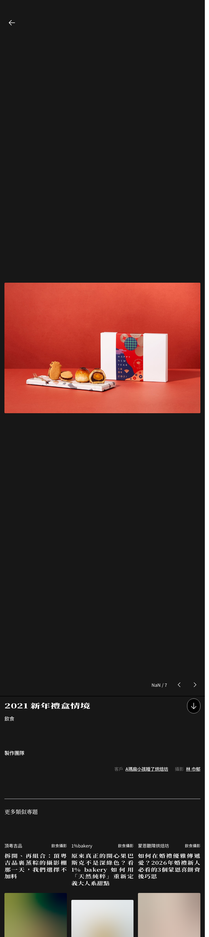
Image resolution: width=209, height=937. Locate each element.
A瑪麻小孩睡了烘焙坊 (146, 681)
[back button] (12, 22)
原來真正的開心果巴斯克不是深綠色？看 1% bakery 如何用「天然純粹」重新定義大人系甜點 (102, 782)
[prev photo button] (179, 597)
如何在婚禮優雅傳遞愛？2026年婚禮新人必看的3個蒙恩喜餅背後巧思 (169, 778)
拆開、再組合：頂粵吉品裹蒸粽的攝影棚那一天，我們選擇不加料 (35, 778)
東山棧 (11, 915)
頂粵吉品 (13, 758)
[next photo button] (195, 597)
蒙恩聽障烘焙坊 (153, 758)
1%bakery (81, 758)
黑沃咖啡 (147, 915)
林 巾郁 (193, 681)
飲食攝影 (59, 758)
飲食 (9, 630)
